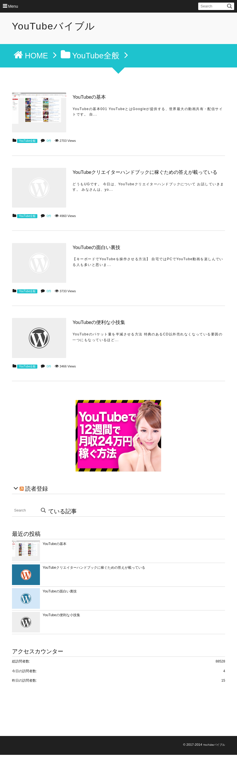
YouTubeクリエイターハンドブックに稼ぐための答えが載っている (147, 175)
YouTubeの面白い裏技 (99, 253)
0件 (48, 142)
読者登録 (36, 500)
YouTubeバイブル (54, 26)
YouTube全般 (27, 142)
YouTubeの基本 (92, 97)
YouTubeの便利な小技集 (101, 331)
